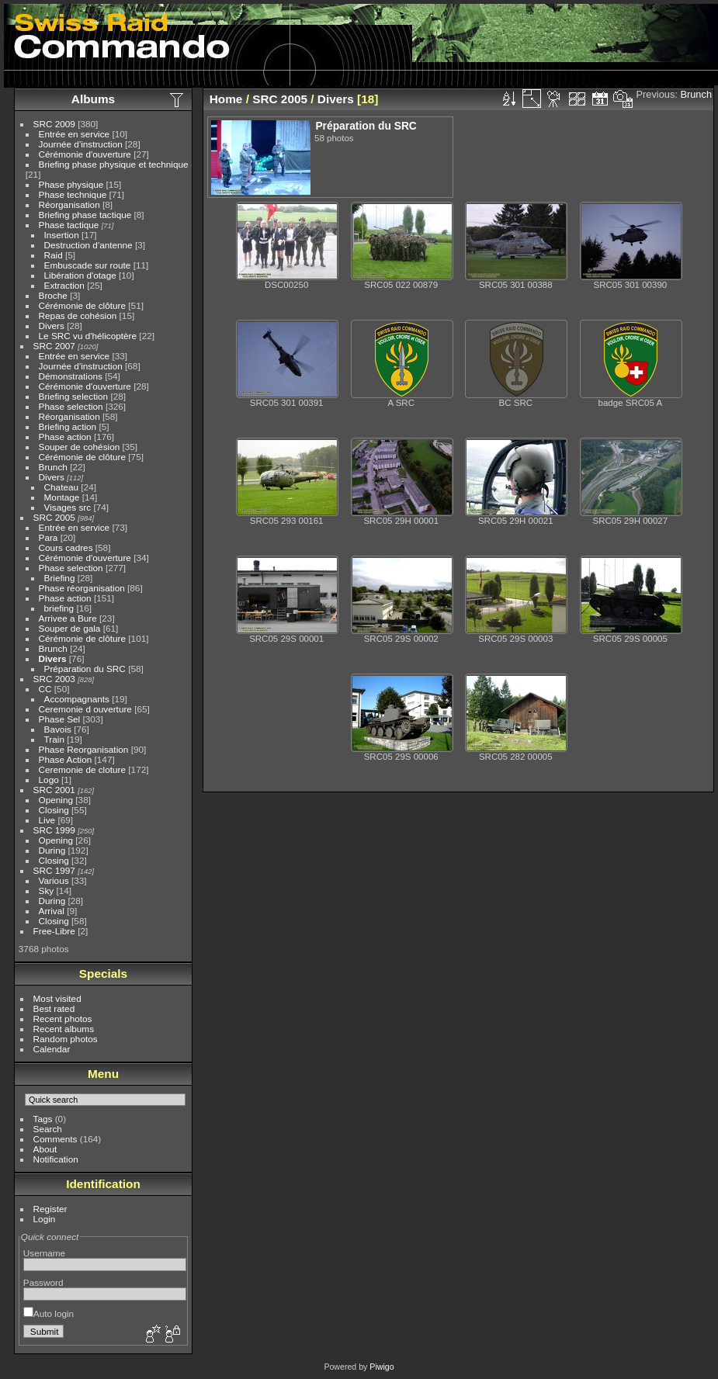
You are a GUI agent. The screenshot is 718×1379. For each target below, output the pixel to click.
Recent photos (62, 1018)
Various (54, 880)
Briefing (59, 578)
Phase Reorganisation (84, 749)
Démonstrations (70, 376)
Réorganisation (69, 204)
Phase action (65, 436)
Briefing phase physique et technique (114, 164)
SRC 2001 (54, 790)
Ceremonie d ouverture (85, 709)
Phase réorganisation (82, 588)
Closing (54, 810)
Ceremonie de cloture (83, 769)
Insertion (61, 235)
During (52, 850)
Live (47, 820)
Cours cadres (66, 547)
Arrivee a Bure (68, 618)
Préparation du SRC (85, 669)
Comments (55, 1139)
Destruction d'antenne (88, 245)
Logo (49, 779)
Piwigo (381, 1366)
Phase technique (73, 194)
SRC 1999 (54, 830)
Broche (53, 295)
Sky (46, 890)
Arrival (51, 911)
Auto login (48, 1313)
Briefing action (68, 426)
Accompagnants (76, 699)
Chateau (61, 487)
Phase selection (71, 406)
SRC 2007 (54, 346)
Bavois (57, 729)
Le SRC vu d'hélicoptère (88, 336)
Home (226, 99)
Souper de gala (70, 628)
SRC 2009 (54, 124)
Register (50, 1209)
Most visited (57, 998)
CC (45, 689)
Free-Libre (54, 931)
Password (43, 1282)
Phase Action (65, 759)
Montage (62, 497)
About (45, 1149)
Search (47, 1129)
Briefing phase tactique (85, 215)
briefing (59, 608)
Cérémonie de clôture (83, 305)
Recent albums (63, 1029)
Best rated (54, 1008)
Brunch (53, 467)
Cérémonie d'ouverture (85, 154)
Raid (53, 255)
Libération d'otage (80, 275)
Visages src (68, 507)
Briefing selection (74, 396)
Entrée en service (74, 134)
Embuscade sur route (87, 265)
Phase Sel (60, 719)
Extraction (64, 285)
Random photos (65, 1039)
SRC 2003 (54, 679)
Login (44, 1219)
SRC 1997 (54, 870)
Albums (93, 99)
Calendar (52, 1049)
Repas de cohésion (78, 315)
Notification (55, 1159)
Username (44, 1253)
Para (48, 537)
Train (54, 739)
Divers (51, 325)
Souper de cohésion (79, 447)
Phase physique (71, 184)
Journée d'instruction (81, 144)
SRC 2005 (54, 517)
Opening (56, 800)
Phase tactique (69, 225)
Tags (43, 1119)
